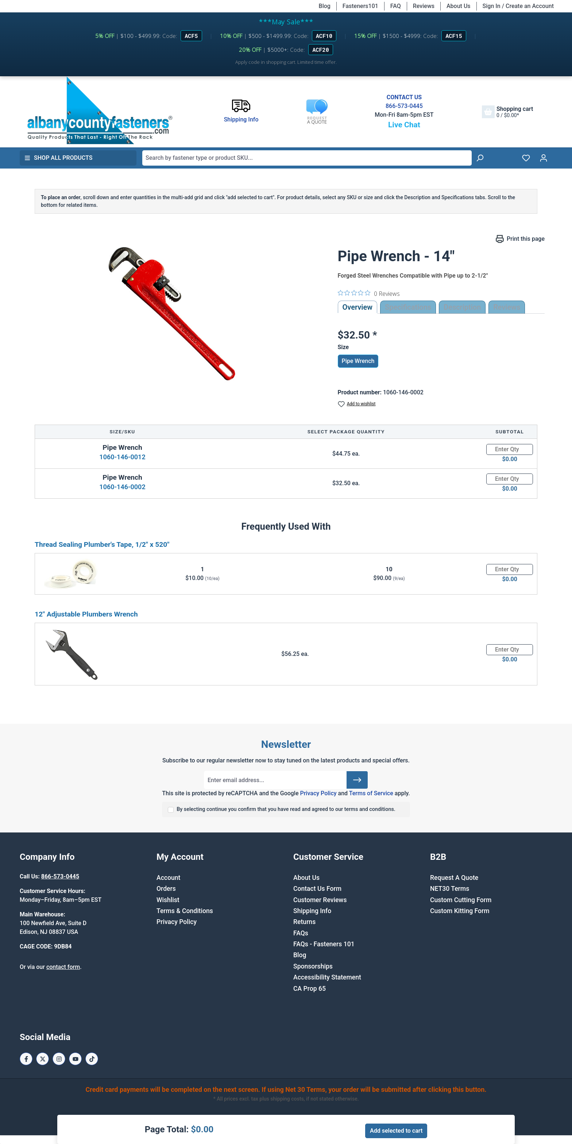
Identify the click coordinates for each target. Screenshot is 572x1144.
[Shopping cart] (507, 111)
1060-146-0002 (122, 487)
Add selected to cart (396, 1130)
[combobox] (307, 158)
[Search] (479, 158)
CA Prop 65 (309, 988)
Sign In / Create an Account (518, 6)
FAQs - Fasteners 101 (324, 944)
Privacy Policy (318, 793)
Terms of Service (371, 793)
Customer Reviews (320, 900)
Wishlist (167, 900)
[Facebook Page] (26, 1058)
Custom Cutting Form (460, 900)
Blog (325, 6)
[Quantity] (509, 449)
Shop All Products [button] (58, 157)
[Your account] (543, 158)
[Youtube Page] (75, 1058)
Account (168, 877)
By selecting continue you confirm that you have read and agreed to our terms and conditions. (286, 809)
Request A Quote (454, 877)
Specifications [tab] (408, 307)
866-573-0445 (404, 106)
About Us (459, 6)
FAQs (300, 933)
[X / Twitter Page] (42, 1058)
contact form (63, 966)
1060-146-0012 (122, 457)
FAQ (395, 6)
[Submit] (357, 780)
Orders (166, 888)
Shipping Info (312, 911)
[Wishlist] (526, 158)
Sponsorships (313, 966)
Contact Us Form (317, 888)
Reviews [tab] (506, 307)
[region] (175, 313)
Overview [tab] (358, 307)
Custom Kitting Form (460, 911)
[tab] (462, 307)
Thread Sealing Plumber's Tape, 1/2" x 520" (102, 544)
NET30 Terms (449, 888)
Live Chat (404, 124)
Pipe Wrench (358, 361)
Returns (304, 921)
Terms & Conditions (184, 911)
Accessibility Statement (327, 977)
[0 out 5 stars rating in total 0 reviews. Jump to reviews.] (369, 293)
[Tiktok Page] (91, 1058)
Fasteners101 (360, 6)
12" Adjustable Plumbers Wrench (86, 614)
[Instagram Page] (59, 1058)
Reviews (423, 6)
